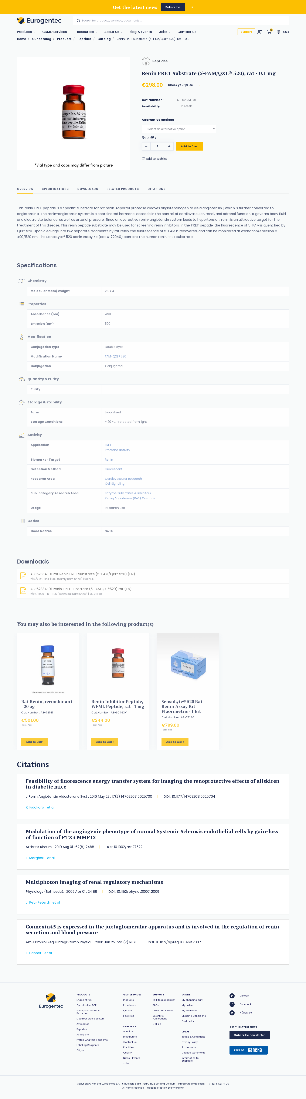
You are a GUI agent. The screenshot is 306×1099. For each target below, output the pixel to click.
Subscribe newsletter (249, 1035)
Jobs (164, 32)
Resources (87, 32)
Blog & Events (140, 32)
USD (286, 31)
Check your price (180, 86)
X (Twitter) (241, 1012)
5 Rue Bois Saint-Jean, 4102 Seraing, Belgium (149, 1083)
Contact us (186, 32)
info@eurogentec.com (191, 1083)
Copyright (83, 1083)
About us (113, 32)
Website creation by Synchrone (165, 1087)
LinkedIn (239, 995)
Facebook (240, 1004)
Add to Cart (189, 152)
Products (26, 32)
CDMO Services (56, 32)
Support (246, 32)
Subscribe (172, 7)
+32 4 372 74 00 (219, 1083)
